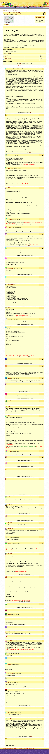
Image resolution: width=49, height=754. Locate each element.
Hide (9, 53)
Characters (8, 748)
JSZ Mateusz (10, 673)
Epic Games (16, 751)
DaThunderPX (11, 528)
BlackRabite (10, 640)
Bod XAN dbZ (10, 276)
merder (9, 468)
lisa (8, 631)
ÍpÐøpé (9, 378)
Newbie (9, 496)
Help (37, 6)
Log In (40, 6)
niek (8, 682)
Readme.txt (6, 55)
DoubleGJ (10, 504)
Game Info (15, 6)
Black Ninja (10, 326)
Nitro (9, 155)
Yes (29, 112)
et (7, 14)
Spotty (9, 653)
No (30, 112)
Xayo (9, 609)
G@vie (9, 604)
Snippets (29, 6)
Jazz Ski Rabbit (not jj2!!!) (13, 10)
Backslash (10, 657)
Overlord (9, 359)
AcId (9, 415)
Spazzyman (10, 515)
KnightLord (10, 227)
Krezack (9, 457)
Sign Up (44, 6)
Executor (9, 626)
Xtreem (9, 636)
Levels (11, 748)
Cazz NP (9, 537)
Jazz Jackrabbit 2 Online (24, 4)
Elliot (9, 478)
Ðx (8, 689)
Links (31, 748)
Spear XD (10, 543)
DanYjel (9, 677)
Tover (9, 739)
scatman (9, 664)
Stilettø (9, 257)
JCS (25, 6)
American (10, 219)
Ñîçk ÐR (9, 707)
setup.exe (6, 59)
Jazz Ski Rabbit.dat (8, 58)
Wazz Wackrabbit (11, 284)
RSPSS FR (10, 522)
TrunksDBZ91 (10, 268)
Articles (29, 748)
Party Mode (13, 748)
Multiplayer (21, 6)
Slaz (8, 115)
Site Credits (15, 750)
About (5, 748)
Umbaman (10, 462)
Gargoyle (9, 307)
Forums (10, 6)
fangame (6, 24)
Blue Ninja (10, 400)
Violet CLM (10, 234)
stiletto (9, 614)
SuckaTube (10, 718)
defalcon (9, 248)
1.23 (16, 14)
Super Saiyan (10, 618)
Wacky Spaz (10, 168)
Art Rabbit (10, 553)
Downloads (5, 6)
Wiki (33, 6)
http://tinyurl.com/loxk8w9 (8, 32)
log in (21, 63)
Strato (9, 406)
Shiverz (9, 451)
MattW (9, 187)
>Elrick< (9, 366)
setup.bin (6, 56)
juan (8, 712)
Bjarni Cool (10, 393)
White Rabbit (10, 384)
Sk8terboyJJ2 (10, 577)
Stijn (9, 319)
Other (9, 10)
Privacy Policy (22, 750)
